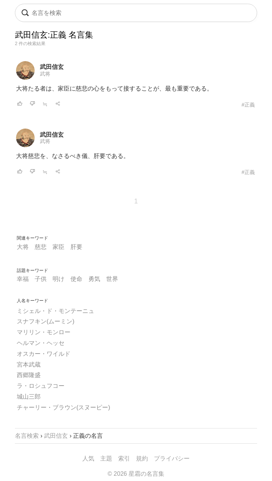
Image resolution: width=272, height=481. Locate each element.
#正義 (248, 105)
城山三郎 (29, 396)
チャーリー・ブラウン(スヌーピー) (63, 407)
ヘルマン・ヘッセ (40, 343)
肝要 (76, 247)
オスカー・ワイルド (43, 354)
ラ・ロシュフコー (40, 386)
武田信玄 (52, 67)
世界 (112, 279)
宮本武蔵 (29, 364)
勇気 (94, 279)
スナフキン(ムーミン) (46, 321)
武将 (45, 74)
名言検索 (27, 436)
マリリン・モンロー (43, 332)
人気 (88, 458)
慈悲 (41, 247)
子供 (41, 279)
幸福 (23, 279)
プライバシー (172, 458)
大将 (23, 247)
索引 (124, 458)
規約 (142, 458)
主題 (106, 458)
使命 (76, 279)
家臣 (58, 247)
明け (58, 279)
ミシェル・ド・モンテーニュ (55, 311)
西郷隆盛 (29, 375)
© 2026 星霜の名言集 (136, 474)
